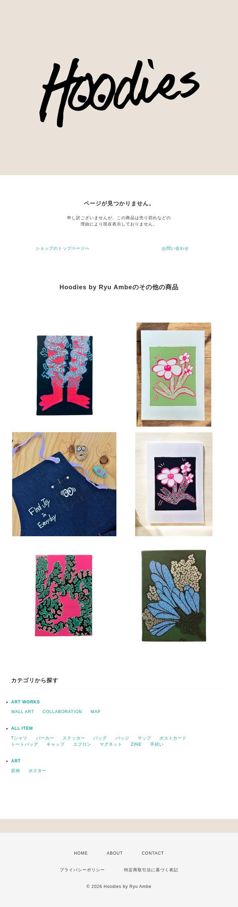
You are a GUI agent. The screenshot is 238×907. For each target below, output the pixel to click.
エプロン (82, 744)
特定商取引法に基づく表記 (151, 869)
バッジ (122, 738)
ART (16, 761)
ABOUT (115, 853)
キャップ (56, 744)
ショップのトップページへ (62, 248)
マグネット (111, 744)
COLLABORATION (62, 711)
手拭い (157, 744)
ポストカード (173, 738)
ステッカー (74, 738)
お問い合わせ (175, 248)
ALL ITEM (22, 728)
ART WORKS (25, 702)
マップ (144, 738)
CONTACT (153, 853)
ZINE (136, 744)
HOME (81, 853)
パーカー (45, 738)
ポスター (37, 770)
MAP (96, 711)
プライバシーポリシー (82, 869)
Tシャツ (19, 738)
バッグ (100, 738)
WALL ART (22, 711)
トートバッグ (24, 744)
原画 (15, 770)
